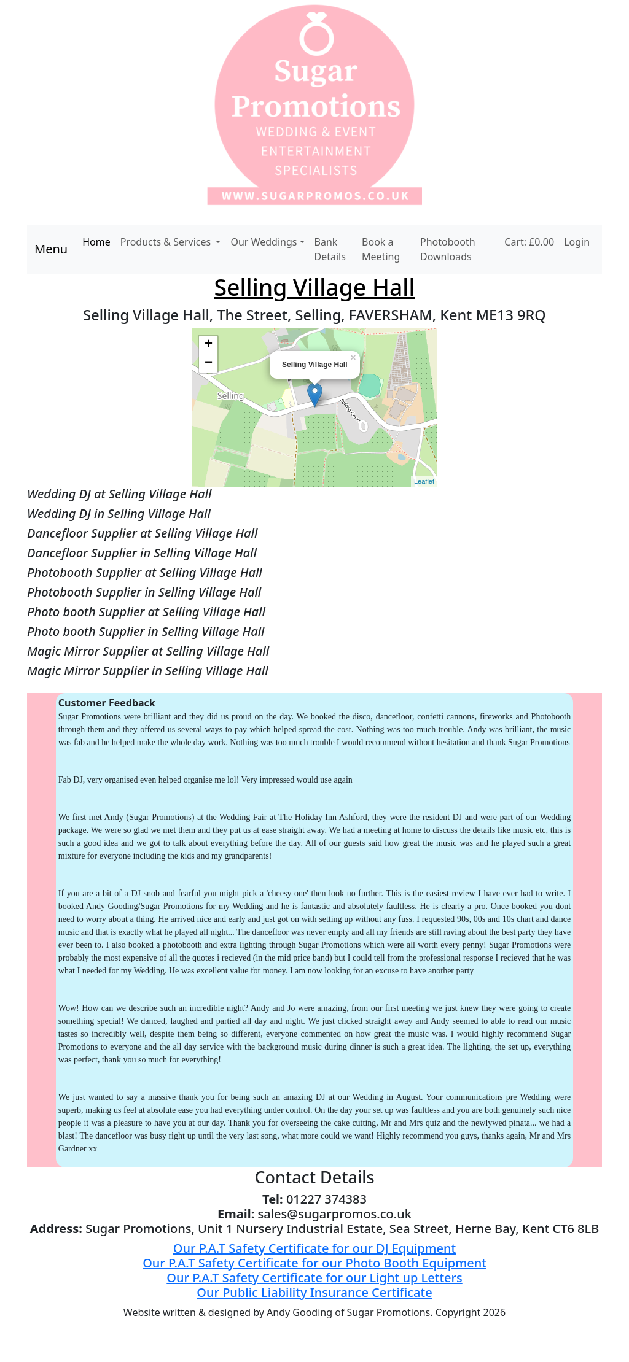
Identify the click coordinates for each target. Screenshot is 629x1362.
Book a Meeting (381, 249)
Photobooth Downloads (447, 249)
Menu (51, 249)
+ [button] (209, 345)
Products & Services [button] (167, 242)
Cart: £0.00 (529, 242)
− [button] (209, 363)
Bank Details (330, 249)
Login (577, 242)
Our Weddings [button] (263, 242)
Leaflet (424, 481)
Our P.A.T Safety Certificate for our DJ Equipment (314, 1248)
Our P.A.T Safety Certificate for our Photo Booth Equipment (314, 1263)
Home (96, 242)
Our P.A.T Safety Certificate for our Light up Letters (314, 1277)
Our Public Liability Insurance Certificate (314, 1292)
